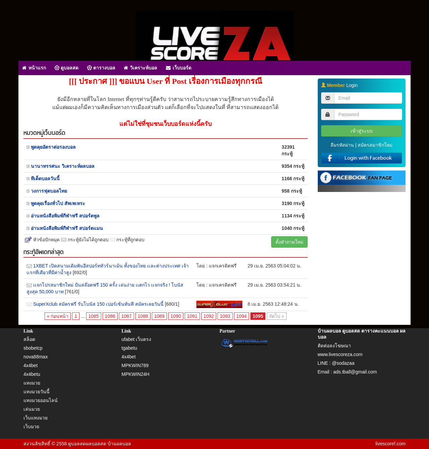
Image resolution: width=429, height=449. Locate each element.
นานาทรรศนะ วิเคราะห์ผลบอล (63, 166)
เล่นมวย (31, 409)
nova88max (35, 356)
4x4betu (31, 374)
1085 (93, 316)
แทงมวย (31, 383)
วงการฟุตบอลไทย (49, 191)
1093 (225, 316)
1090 (176, 316)
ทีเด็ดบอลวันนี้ (45, 178)
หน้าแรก (34, 67)
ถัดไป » (276, 316)
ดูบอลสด (66, 67)
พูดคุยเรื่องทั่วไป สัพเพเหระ (58, 203)
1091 (192, 316)
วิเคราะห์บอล (140, 67)
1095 (258, 316)
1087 (126, 316)
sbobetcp (33, 348)
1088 (143, 316)
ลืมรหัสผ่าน (342, 145)
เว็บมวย (31, 426)
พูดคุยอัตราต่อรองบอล (53, 147)
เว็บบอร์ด (178, 67)
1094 (241, 316)
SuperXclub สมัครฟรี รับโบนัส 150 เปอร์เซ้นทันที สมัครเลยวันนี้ (98, 304)
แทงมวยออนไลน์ (40, 400)
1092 (208, 316)
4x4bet (30, 365)
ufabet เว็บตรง (136, 339)
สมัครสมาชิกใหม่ (375, 145)
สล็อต (29, 339)
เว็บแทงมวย (35, 417)
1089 (159, 316)
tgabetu (129, 348)
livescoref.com (391, 443)
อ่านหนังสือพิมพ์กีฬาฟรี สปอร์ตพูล (65, 215)
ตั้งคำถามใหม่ (289, 242)
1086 (110, 316)
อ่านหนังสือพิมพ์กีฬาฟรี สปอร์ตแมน (67, 228)
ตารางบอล (101, 67)
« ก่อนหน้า (58, 316)
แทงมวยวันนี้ (36, 391)
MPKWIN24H (135, 374)
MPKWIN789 (135, 365)
